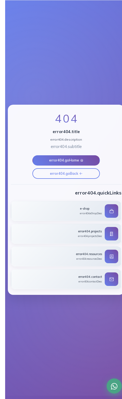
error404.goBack (61, 173)
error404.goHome (61, 160)
